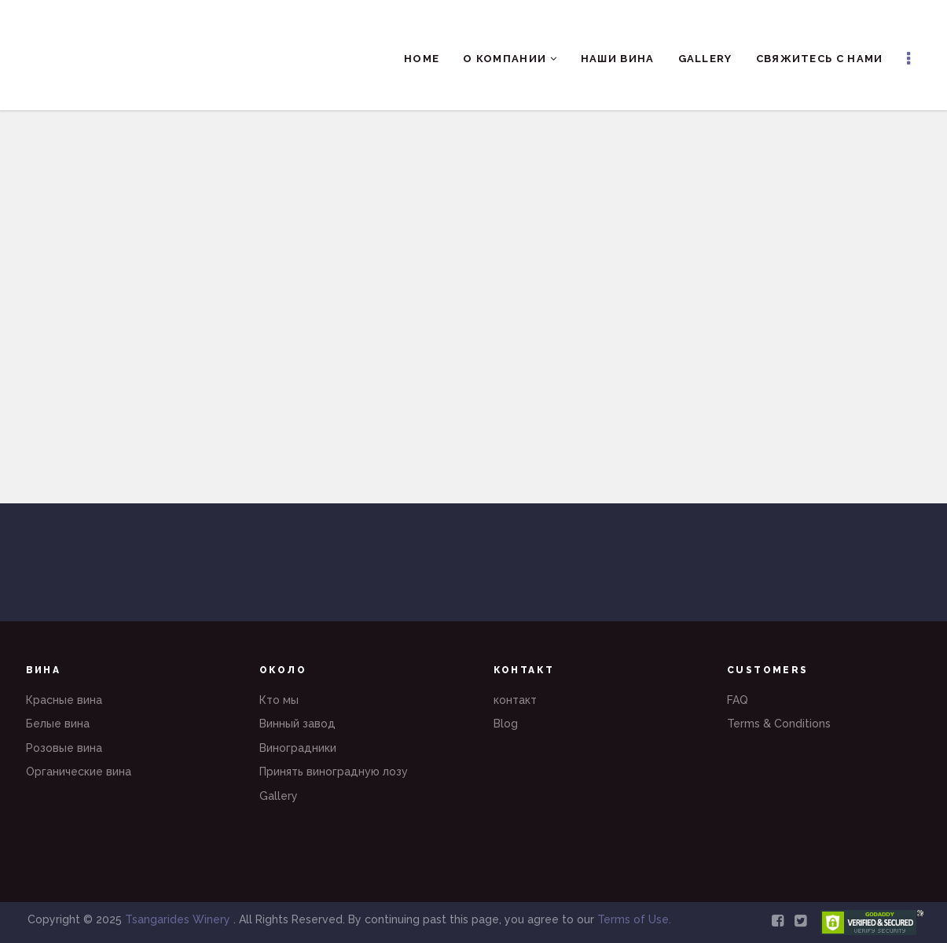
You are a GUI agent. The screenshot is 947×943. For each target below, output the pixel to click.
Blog (506, 723)
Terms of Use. (634, 919)
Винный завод (297, 723)
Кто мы (279, 700)
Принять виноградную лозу (333, 771)
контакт (515, 700)
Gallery (705, 58)
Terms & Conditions (779, 723)
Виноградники (297, 748)
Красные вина (64, 700)
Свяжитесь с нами (819, 58)
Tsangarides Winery (179, 919)
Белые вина (58, 723)
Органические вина (78, 771)
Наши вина (618, 58)
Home (421, 58)
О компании (510, 58)
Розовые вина (64, 748)
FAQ (737, 700)
